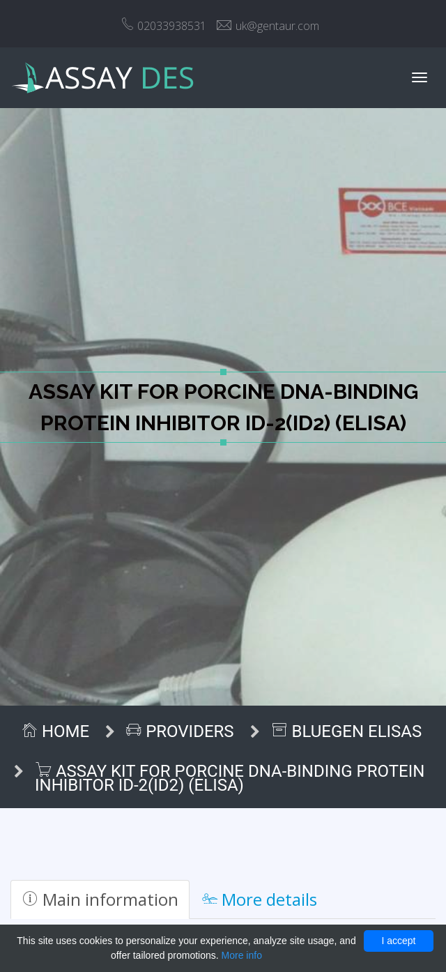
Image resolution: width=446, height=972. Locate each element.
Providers (179, 731)
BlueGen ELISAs (346, 731)
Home (55, 731)
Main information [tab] (100, 899)
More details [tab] (259, 899)
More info (242, 955)
